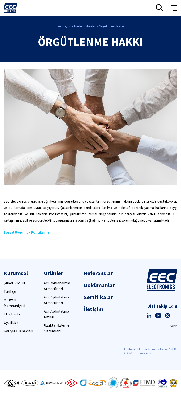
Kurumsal (16, 273)
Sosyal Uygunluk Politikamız (26, 232)
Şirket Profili (14, 283)
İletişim (93, 309)
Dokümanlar (99, 285)
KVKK (173, 326)
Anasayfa (63, 26)
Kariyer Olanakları (18, 331)
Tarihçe (10, 291)
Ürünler (53, 273)
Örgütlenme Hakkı (111, 26)
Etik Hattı (12, 314)
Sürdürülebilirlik (84, 26)
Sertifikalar (98, 297)
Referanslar (98, 273)
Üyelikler (11, 322)
